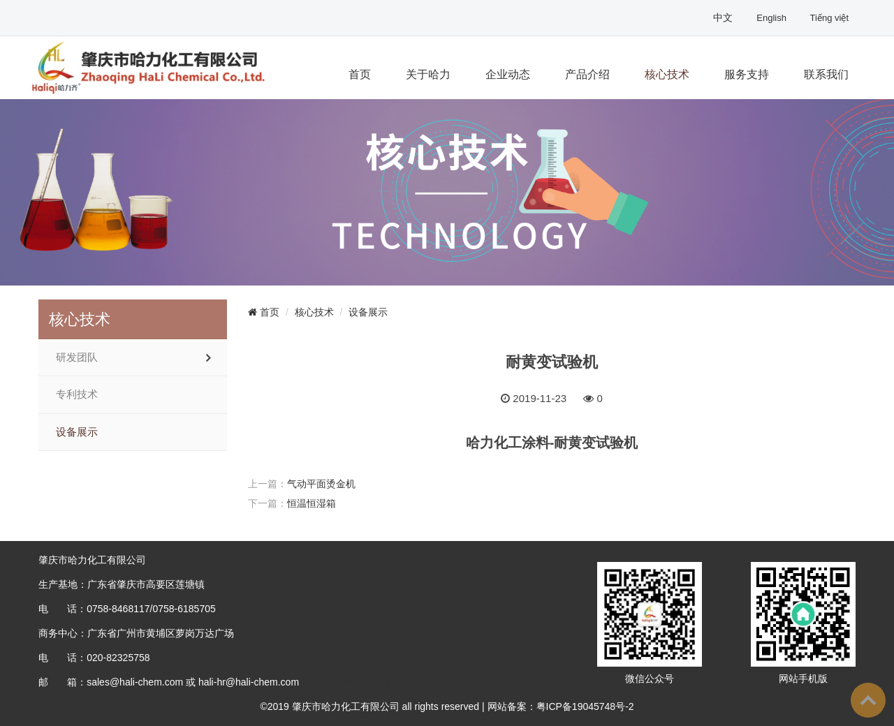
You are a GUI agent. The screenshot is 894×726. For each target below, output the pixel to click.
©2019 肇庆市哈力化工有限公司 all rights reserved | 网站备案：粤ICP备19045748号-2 (446, 706)
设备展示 (77, 432)
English (772, 18)
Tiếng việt (829, 18)
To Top (868, 700)
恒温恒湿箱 (311, 503)
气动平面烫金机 (321, 483)
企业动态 (507, 74)
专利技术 (77, 394)
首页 (360, 74)
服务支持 (746, 74)
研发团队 (77, 357)
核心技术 (667, 74)
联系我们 (826, 74)
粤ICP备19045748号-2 (351, 682)
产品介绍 (587, 74)
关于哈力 (428, 74)
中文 (724, 17)
